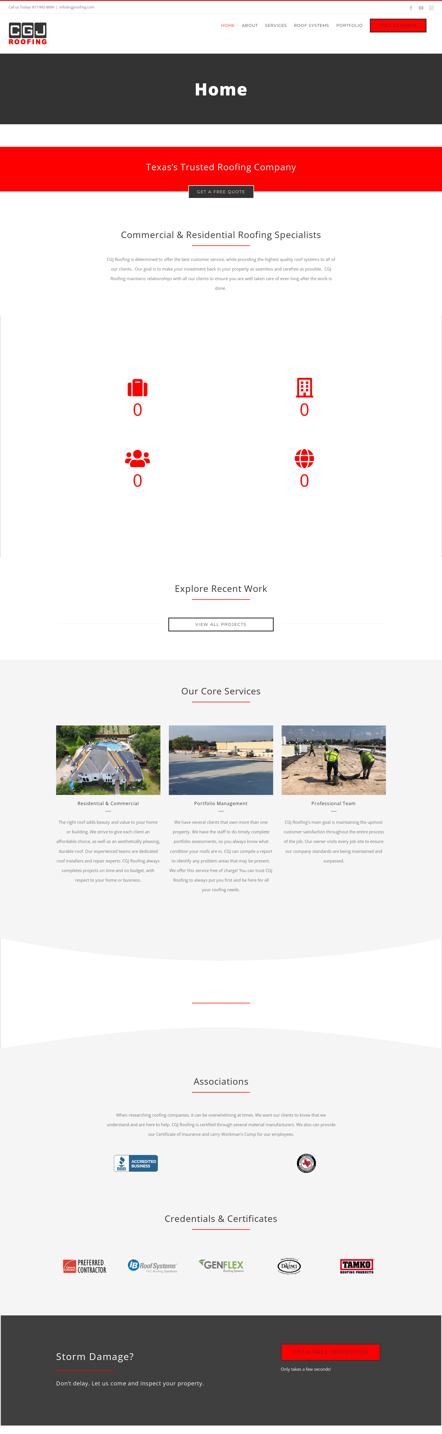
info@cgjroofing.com (76, 7)
